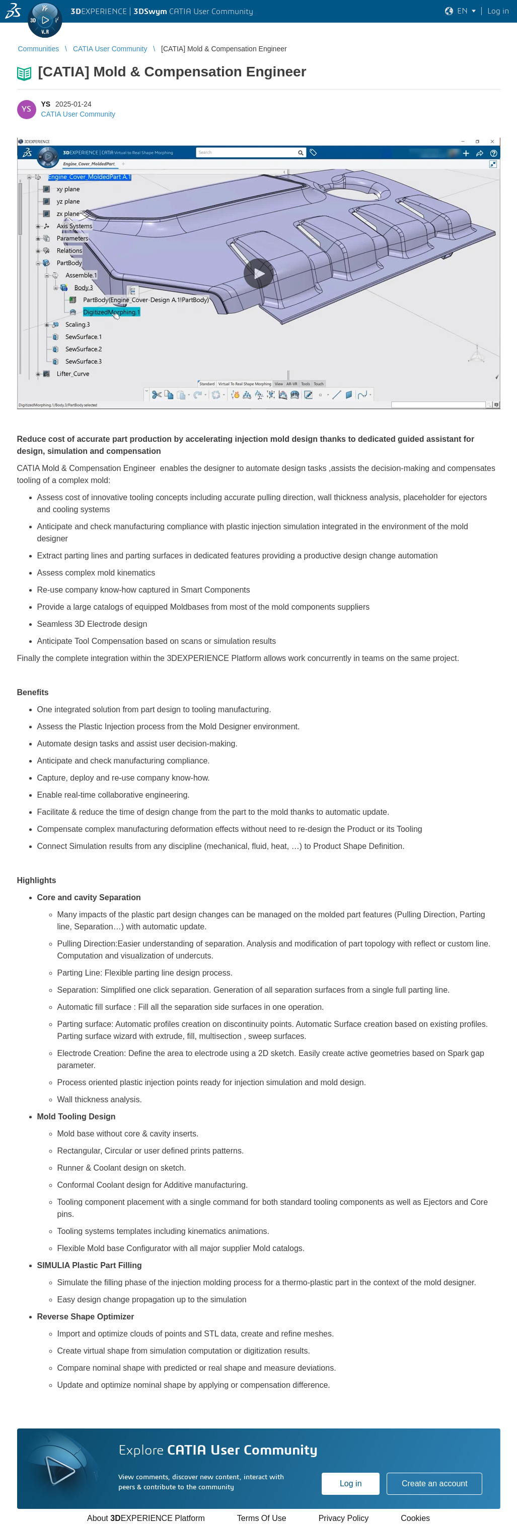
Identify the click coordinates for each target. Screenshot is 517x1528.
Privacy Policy (344, 1518)
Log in (351, 1483)
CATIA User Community (78, 114)
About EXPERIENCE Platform (146, 1518)
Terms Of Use (261, 1518)
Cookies (415, 1518)
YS (46, 104)
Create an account (435, 1483)
